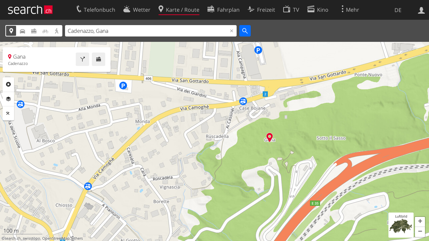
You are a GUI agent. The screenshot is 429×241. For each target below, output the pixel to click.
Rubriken (8, 84)
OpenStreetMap (56, 238)
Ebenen (8, 99)
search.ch (13, 238)
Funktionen (8, 113)
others (77, 238)
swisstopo (31, 238)
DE (398, 10)
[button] (420, 222)
